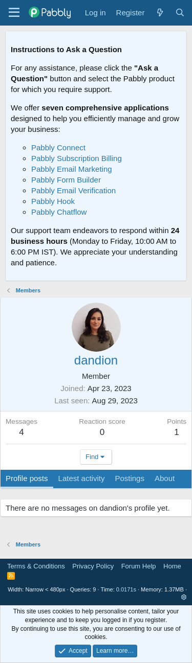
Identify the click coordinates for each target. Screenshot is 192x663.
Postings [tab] (129, 478)
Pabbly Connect (58, 147)
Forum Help (138, 566)
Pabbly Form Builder (66, 179)
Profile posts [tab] (27, 478)
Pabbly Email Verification (73, 190)
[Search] (180, 12)
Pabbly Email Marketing (71, 169)
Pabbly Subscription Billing (76, 158)
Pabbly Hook (53, 201)
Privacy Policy (93, 566)
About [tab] (165, 478)
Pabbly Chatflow (59, 212)
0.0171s (126, 589)
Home (172, 566)
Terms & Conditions (36, 566)
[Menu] (14, 13)
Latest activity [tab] (81, 478)
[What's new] (159, 12)
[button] (184, 597)
